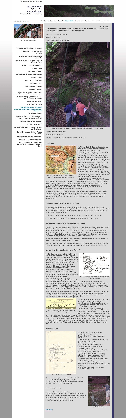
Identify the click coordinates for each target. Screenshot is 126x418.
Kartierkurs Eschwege (34, 101)
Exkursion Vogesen (35, 89)
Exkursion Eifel (37, 68)
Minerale (60, 21)
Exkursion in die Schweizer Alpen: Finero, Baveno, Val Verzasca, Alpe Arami (28, 93)
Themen (88, 21)
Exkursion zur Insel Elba (33, 80)
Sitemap (39, 1)
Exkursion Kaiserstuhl (34, 124)
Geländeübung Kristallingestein (31, 121)
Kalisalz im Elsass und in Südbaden (29, 137)
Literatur (95, 21)
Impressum (25, 1)
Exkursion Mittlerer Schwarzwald (30, 140)
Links (106, 21)
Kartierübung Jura (36, 83)
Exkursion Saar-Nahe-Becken (32, 65)
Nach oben (49, 410)
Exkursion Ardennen (35, 71)
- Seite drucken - (105, 26)
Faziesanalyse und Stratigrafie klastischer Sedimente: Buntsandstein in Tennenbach (28, 109)
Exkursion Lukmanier (34, 104)
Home (46, 21)
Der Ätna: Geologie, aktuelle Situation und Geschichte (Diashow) (29, 97)
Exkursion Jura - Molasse (33, 86)
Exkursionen (79, 21)
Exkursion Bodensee (35, 114)
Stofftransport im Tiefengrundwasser (29, 48)
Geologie (53, 21)
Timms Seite (69, 21)
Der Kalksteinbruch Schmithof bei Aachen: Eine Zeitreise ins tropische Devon (29, 144)
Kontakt (32, 1)
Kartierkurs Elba (36, 77)
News (101, 21)
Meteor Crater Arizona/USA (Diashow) (29, 74)
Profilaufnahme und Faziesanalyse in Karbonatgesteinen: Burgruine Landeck (28, 117)
